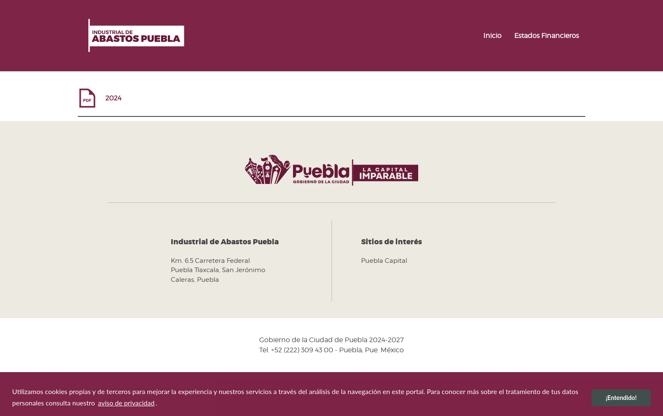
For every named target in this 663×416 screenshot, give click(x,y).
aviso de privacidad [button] (126, 403)
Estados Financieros (546, 36)
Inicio (492, 36)
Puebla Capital (384, 261)
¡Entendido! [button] (620, 397)
